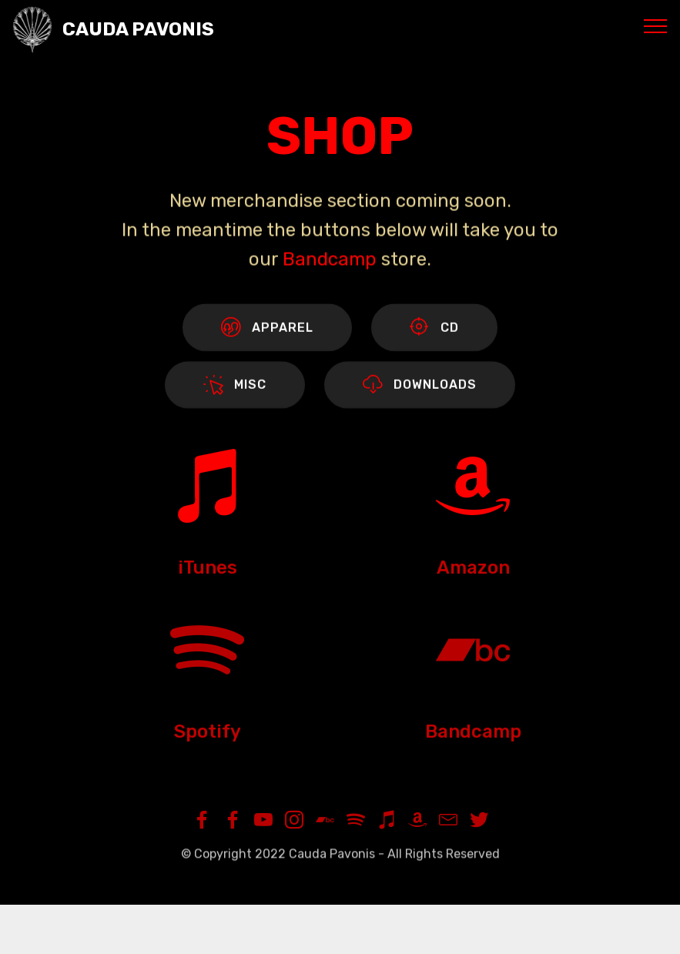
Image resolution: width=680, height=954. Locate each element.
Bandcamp (330, 262)
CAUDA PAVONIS (138, 29)
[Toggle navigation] (656, 25)
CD (434, 329)
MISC (234, 387)
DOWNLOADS (420, 387)
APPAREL (267, 329)
